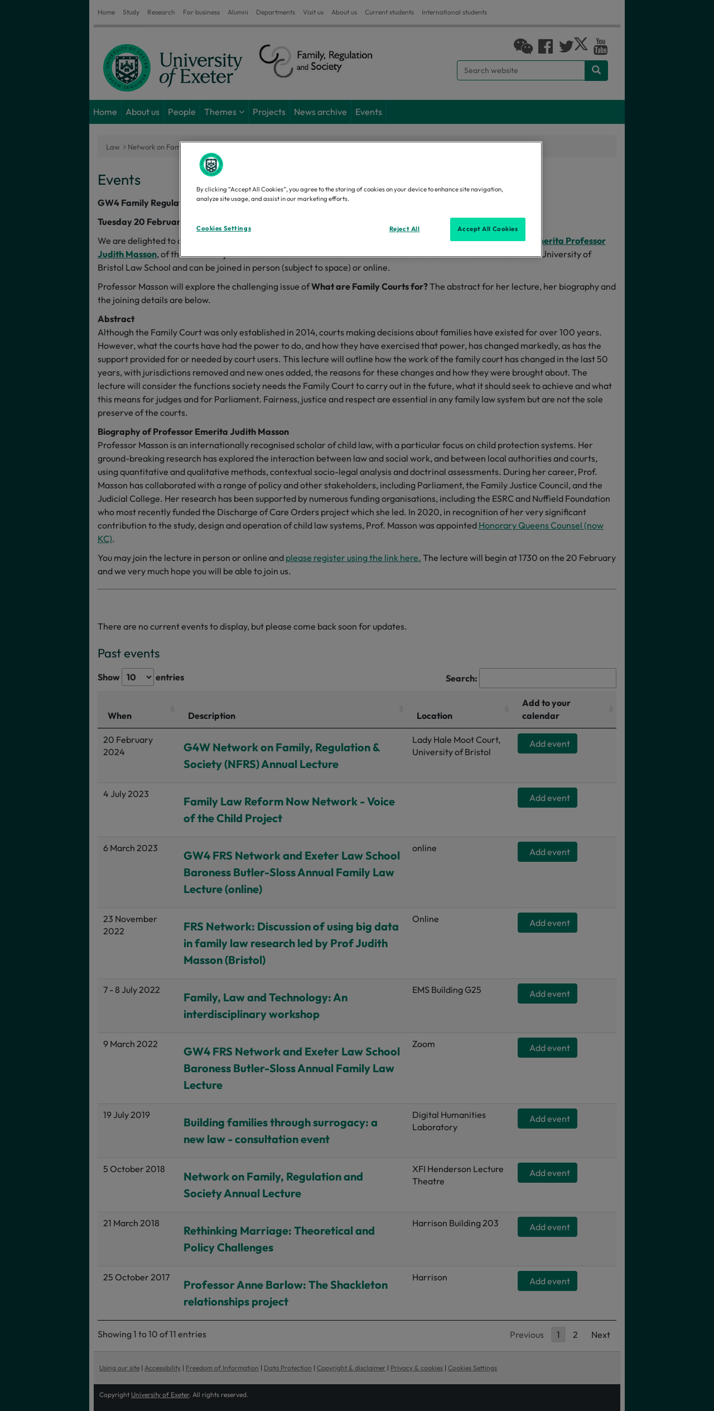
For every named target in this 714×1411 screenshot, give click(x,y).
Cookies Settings (223, 228)
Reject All (404, 229)
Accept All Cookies (487, 229)
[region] (361, 199)
